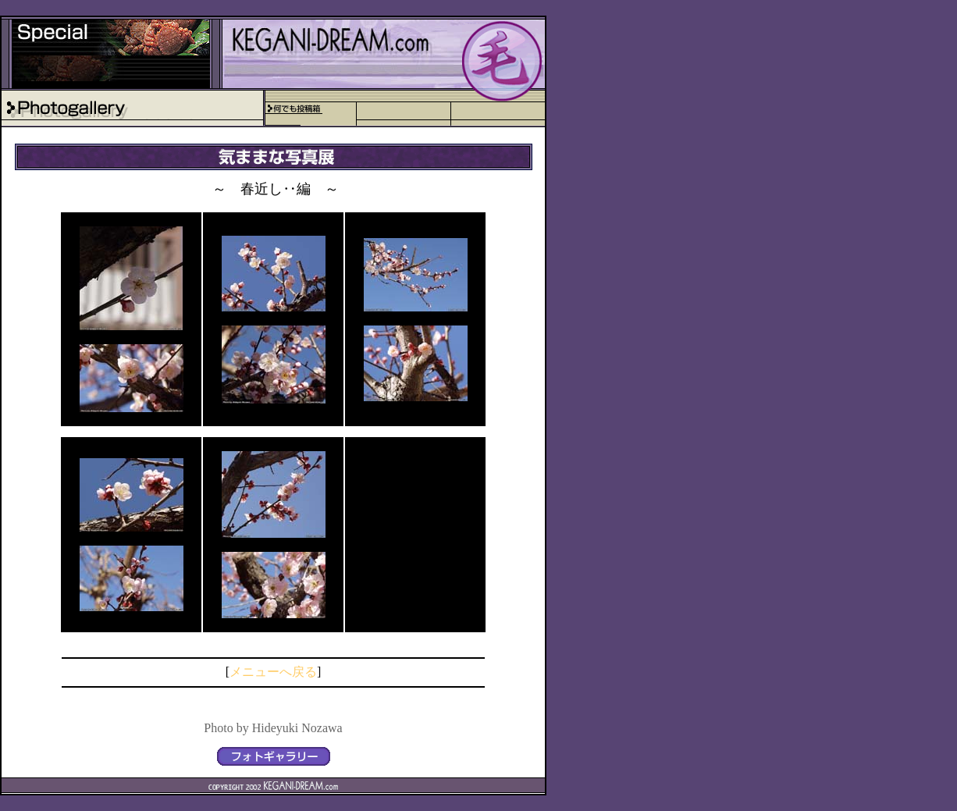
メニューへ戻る (273, 671)
